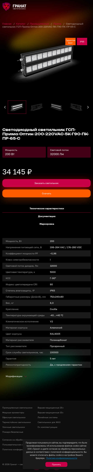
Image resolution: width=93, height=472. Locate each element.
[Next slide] (88, 107)
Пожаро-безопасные (12, 432)
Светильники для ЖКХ (49, 422)
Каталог (21, 23)
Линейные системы (48, 417)
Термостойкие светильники (16, 422)
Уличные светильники (13, 427)
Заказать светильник (46, 183)
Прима (57, 23)
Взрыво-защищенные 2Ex (51, 407)
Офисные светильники (13, 417)
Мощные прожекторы (13, 412)
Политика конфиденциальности (61, 458)
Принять (56, 464)
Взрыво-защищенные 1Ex (50, 412)
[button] (17, 107)
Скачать (46, 193)
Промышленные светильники (17, 407)
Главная (7, 23)
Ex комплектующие (47, 427)
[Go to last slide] (5, 107)
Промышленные (39, 23)
